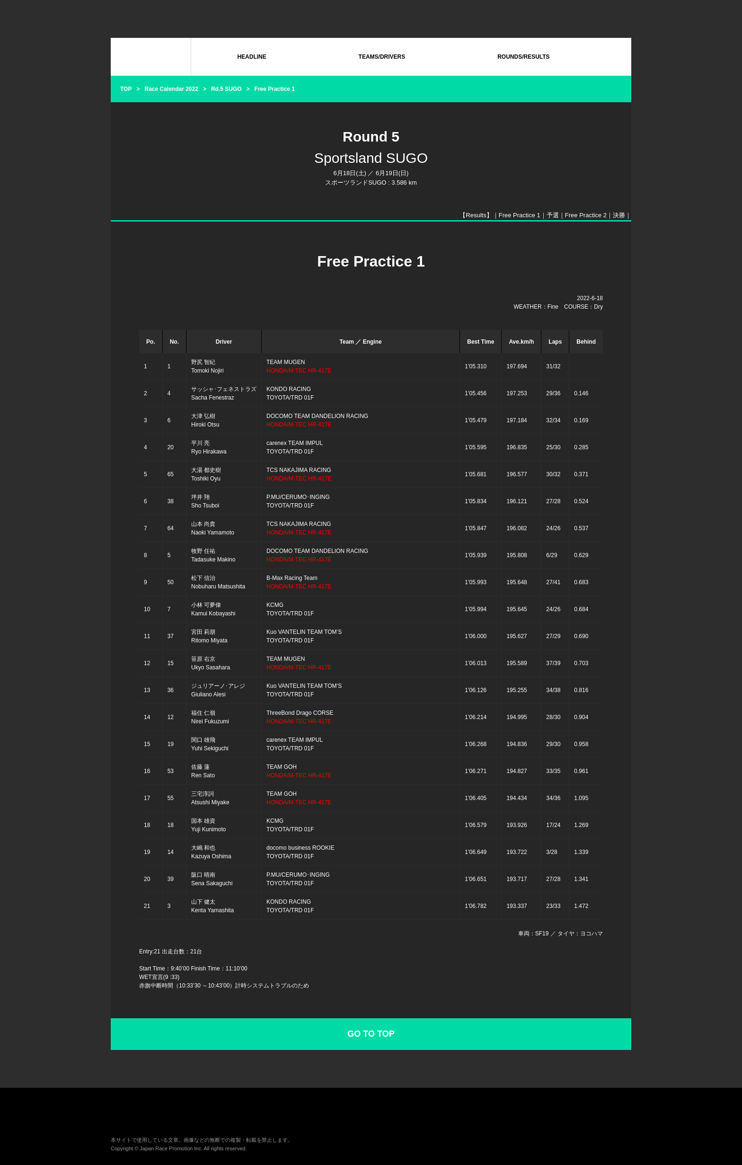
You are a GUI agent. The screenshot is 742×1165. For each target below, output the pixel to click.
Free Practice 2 (586, 215)
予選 (553, 215)
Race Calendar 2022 (171, 89)
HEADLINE (251, 56)
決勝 (619, 215)
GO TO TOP (370, 1034)
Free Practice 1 (519, 215)
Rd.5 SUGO (226, 89)
